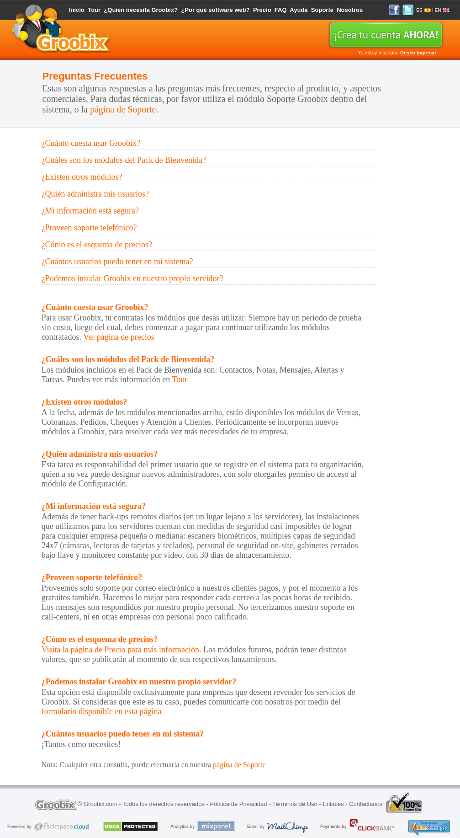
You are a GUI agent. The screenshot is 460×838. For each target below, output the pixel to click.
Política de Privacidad (238, 804)
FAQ (281, 9)
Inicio (77, 9)
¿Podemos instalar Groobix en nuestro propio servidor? (132, 278)
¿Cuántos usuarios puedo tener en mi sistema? (117, 261)
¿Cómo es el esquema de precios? (97, 244)
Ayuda (298, 9)
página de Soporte (123, 109)
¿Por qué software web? (215, 9)
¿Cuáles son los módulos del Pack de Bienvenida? (124, 160)
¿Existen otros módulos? (82, 176)
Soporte (322, 9)
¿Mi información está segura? (90, 210)
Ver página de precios (118, 337)
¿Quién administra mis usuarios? (95, 193)
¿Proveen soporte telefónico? (89, 227)
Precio (262, 9)
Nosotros (350, 9)
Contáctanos (365, 804)
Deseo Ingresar (418, 52)
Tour (94, 9)
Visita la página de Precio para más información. (121, 649)
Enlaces (333, 804)
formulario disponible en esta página (102, 711)
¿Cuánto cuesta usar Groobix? (91, 143)
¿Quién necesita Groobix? (141, 9)
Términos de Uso (294, 804)
